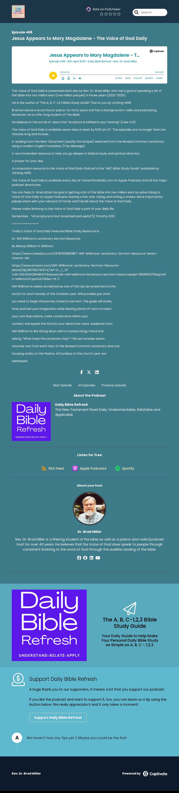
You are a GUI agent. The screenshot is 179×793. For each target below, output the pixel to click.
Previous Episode (114, 385)
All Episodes (86, 385)
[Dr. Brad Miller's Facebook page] (82, 560)
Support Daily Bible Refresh (58, 719)
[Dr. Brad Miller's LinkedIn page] (91, 560)
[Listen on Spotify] (126, 470)
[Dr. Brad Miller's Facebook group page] (87, 560)
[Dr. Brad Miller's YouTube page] (96, 560)
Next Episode (62, 385)
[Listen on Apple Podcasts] (89, 470)
